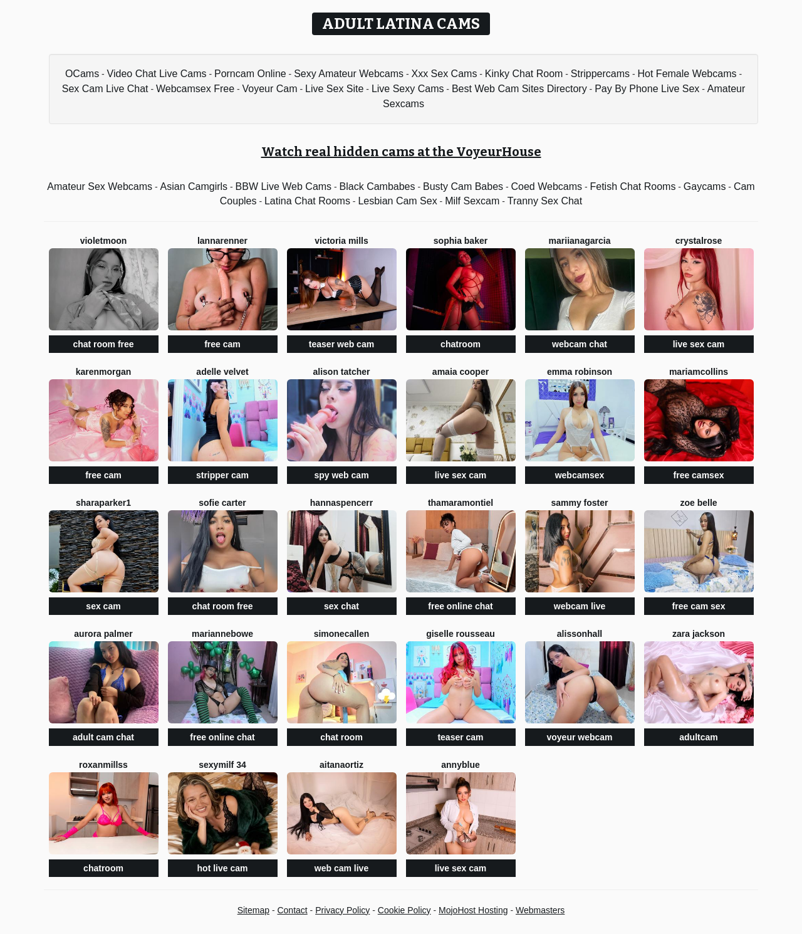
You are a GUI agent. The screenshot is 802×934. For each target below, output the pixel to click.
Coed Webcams (546, 186)
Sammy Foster (579, 503)
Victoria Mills (341, 241)
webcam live (580, 606)
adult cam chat (103, 737)
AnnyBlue (460, 765)
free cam (222, 344)
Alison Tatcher (341, 372)
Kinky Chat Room (524, 73)
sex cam (103, 606)
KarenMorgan (104, 372)
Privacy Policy (342, 910)
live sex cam (699, 344)
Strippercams (600, 73)
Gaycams (705, 186)
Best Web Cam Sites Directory (519, 88)
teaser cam (460, 737)
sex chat (341, 606)
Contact (292, 910)
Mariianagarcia (580, 241)
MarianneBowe (222, 634)
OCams (82, 73)
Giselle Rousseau (460, 634)
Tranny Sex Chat (545, 201)
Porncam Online (250, 73)
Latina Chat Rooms (307, 201)
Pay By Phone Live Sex (647, 88)
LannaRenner (222, 241)
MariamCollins (698, 372)
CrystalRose (698, 241)
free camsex (699, 475)
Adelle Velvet (222, 372)
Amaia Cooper (460, 372)
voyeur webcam (579, 737)
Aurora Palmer (103, 634)
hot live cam (222, 868)
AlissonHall (579, 634)
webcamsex (580, 475)
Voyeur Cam (270, 88)
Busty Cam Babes (463, 186)
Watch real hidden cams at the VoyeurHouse (401, 151)
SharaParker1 (103, 503)
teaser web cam (341, 344)
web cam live (341, 868)
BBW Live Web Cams (284, 186)
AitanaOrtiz (341, 765)
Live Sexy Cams (408, 88)
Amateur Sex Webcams (99, 186)
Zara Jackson (698, 634)
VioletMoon (103, 241)
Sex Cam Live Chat (105, 88)
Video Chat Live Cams (157, 73)
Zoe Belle (698, 503)
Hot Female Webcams (687, 73)
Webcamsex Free (195, 88)
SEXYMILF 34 (222, 765)
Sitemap (253, 910)
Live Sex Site (334, 88)
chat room (341, 737)
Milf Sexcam (472, 201)
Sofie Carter (222, 503)
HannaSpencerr (341, 503)
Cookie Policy (404, 910)
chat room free (103, 344)
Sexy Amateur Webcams (349, 73)
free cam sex (699, 606)
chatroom (460, 344)
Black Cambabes (377, 186)
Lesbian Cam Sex (397, 201)
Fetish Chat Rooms (632, 186)
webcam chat (579, 344)
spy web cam (341, 475)
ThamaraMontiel (460, 503)
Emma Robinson (579, 372)
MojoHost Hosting (473, 910)
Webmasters (540, 910)
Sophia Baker (460, 241)
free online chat (460, 606)
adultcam (698, 737)
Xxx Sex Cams (444, 73)
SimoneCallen (342, 634)
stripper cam (222, 475)
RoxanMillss (103, 765)
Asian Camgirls (194, 186)
